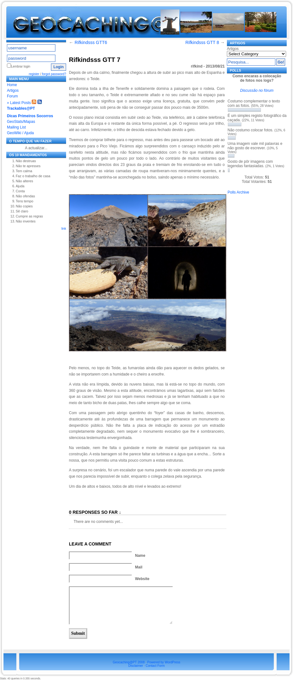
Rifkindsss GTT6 (91, 42)
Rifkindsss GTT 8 (202, 42)
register (34, 74)
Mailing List (16, 127)
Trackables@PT (21, 108)
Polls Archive (238, 192)
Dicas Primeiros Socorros (30, 116)
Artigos (13, 90)
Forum (12, 96)
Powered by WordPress (163, 662)
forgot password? (54, 74)
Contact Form (155, 665)
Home (12, 85)
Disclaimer (135, 665)
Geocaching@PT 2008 (128, 662)
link (63, 228)
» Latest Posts (19, 103)
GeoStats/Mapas (21, 121)
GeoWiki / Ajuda (20, 133)
